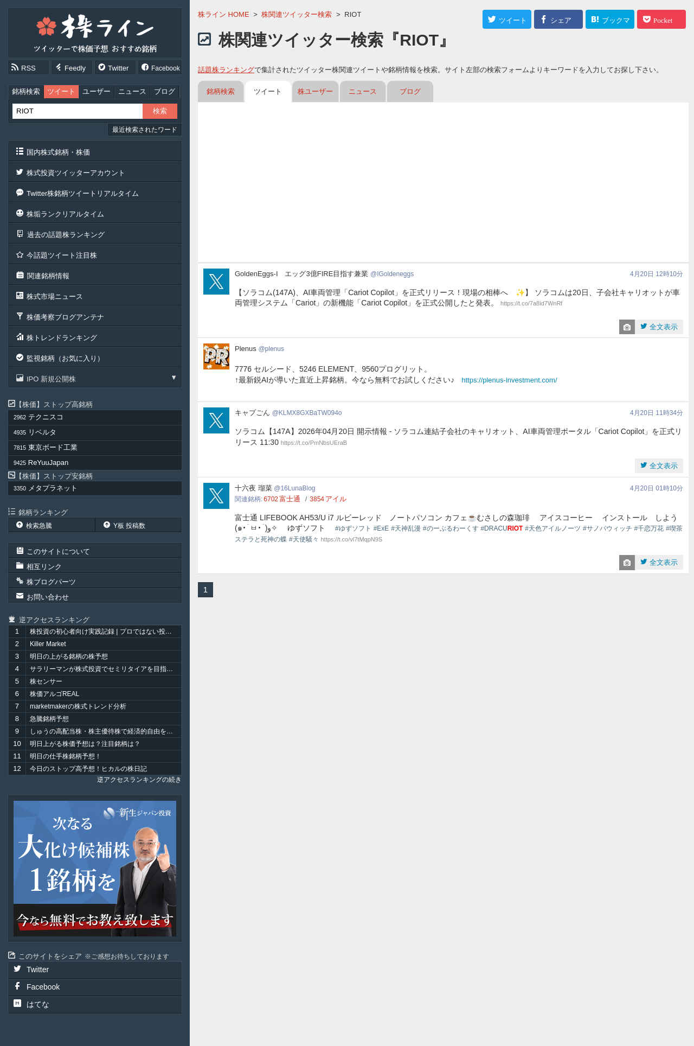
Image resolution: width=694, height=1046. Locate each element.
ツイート (61, 91)
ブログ (164, 91)
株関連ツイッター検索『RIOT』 (337, 40)
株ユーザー (315, 91)
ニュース (132, 91)
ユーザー (96, 91)
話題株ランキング (226, 70)
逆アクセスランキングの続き (139, 779)
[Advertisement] (443, 184)
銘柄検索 (26, 91)
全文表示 (662, 327)
